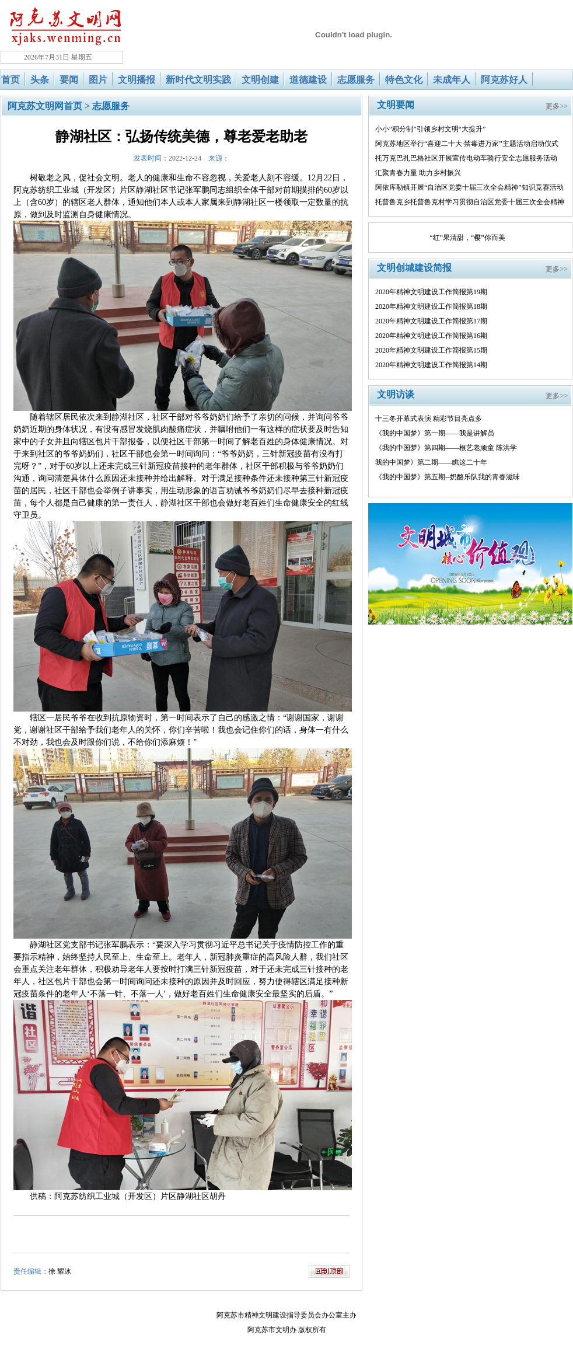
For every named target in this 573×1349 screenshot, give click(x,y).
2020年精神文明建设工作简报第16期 (431, 336)
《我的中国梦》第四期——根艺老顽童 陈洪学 (446, 448)
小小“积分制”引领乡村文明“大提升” (430, 129)
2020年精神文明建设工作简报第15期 (431, 350)
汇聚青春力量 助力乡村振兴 (418, 173)
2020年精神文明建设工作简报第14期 (431, 365)
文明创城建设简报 (414, 268)
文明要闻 (395, 105)
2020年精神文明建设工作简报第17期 (431, 321)
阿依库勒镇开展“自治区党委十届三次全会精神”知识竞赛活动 (469, 187)
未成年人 (451, 80)
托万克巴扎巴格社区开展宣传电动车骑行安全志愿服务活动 (466, 158)
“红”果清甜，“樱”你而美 (467, 237)
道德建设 (308, 80)
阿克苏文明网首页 (45, 106)
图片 (98, 80)
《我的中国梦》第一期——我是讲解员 (434, 433)
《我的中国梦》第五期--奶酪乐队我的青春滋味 (447, 477)
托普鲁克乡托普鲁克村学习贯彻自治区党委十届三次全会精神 (469, 202)
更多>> (557, 106)
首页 (10, 80)
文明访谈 (395, 394)
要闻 (69, 80)
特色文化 (403, 80)
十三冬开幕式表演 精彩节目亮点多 (428, 418)
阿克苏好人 (504, 80)
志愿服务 (356, 80)
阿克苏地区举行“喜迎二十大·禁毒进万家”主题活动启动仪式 (466, 144)
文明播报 (136, 80)
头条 (39, 80)
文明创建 (260, 80)
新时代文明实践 (198, 80)
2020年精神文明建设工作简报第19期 (431, 292)
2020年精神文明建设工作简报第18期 (431, 306)
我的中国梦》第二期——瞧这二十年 (431, 462)
